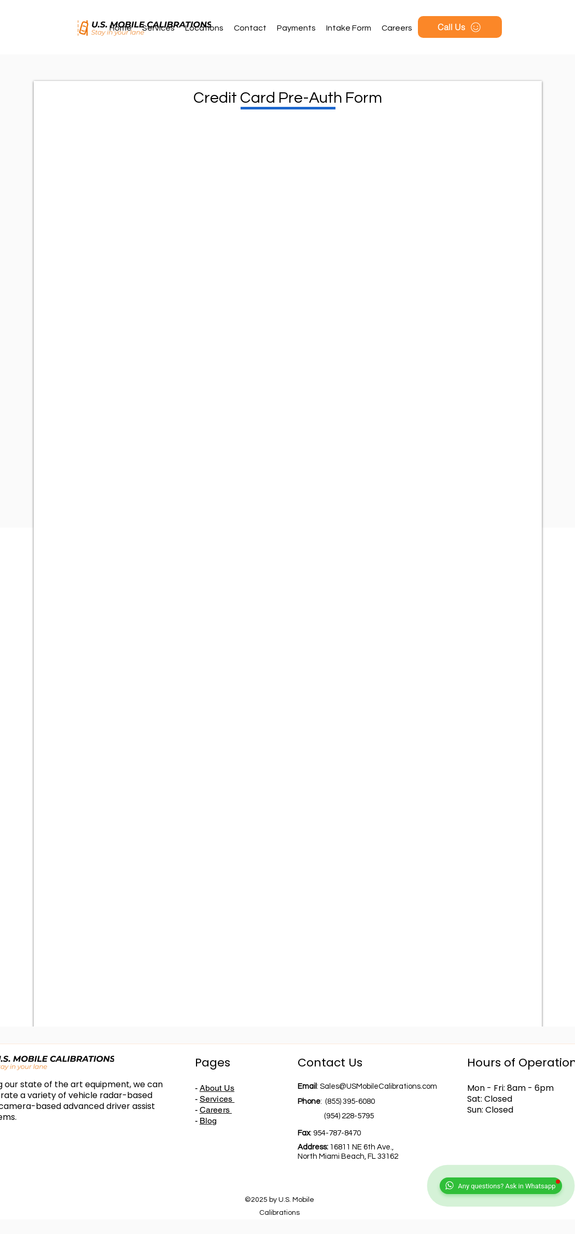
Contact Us (330, 1063)
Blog (208, 1121)
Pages (212, 1063)
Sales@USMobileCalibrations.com (378, 1086)
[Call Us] (460, 27)
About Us (217, 1088)
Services (217, 1099)
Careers (216, 1110)
